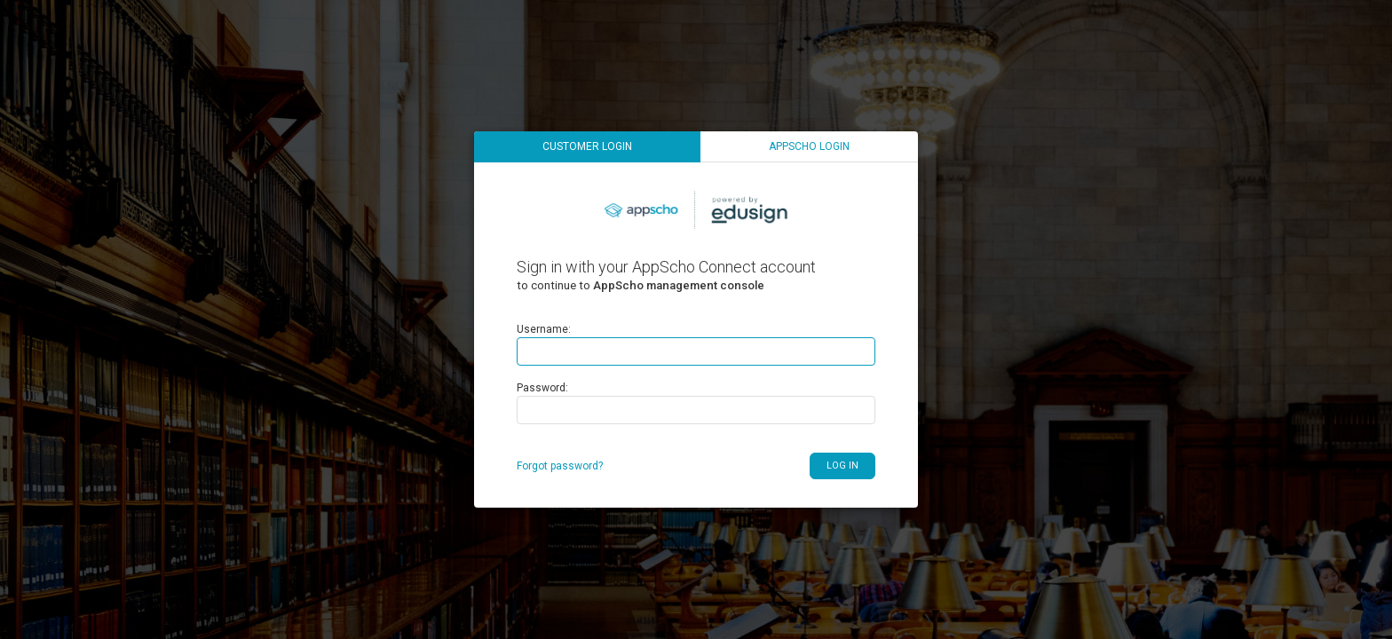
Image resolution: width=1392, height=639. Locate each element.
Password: (542, 388)
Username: (544, 329)
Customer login (587, 146)
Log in (842, 465)
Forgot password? (560, 466)
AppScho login (809, 146)
